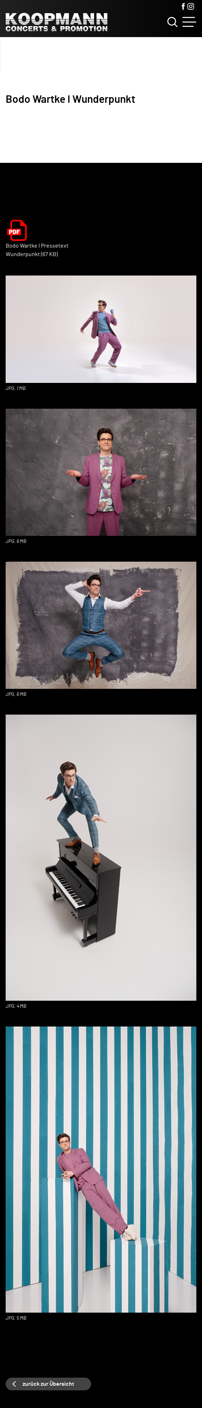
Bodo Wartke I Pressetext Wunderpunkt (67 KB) (37, 250)
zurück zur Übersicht (48, 1384)
